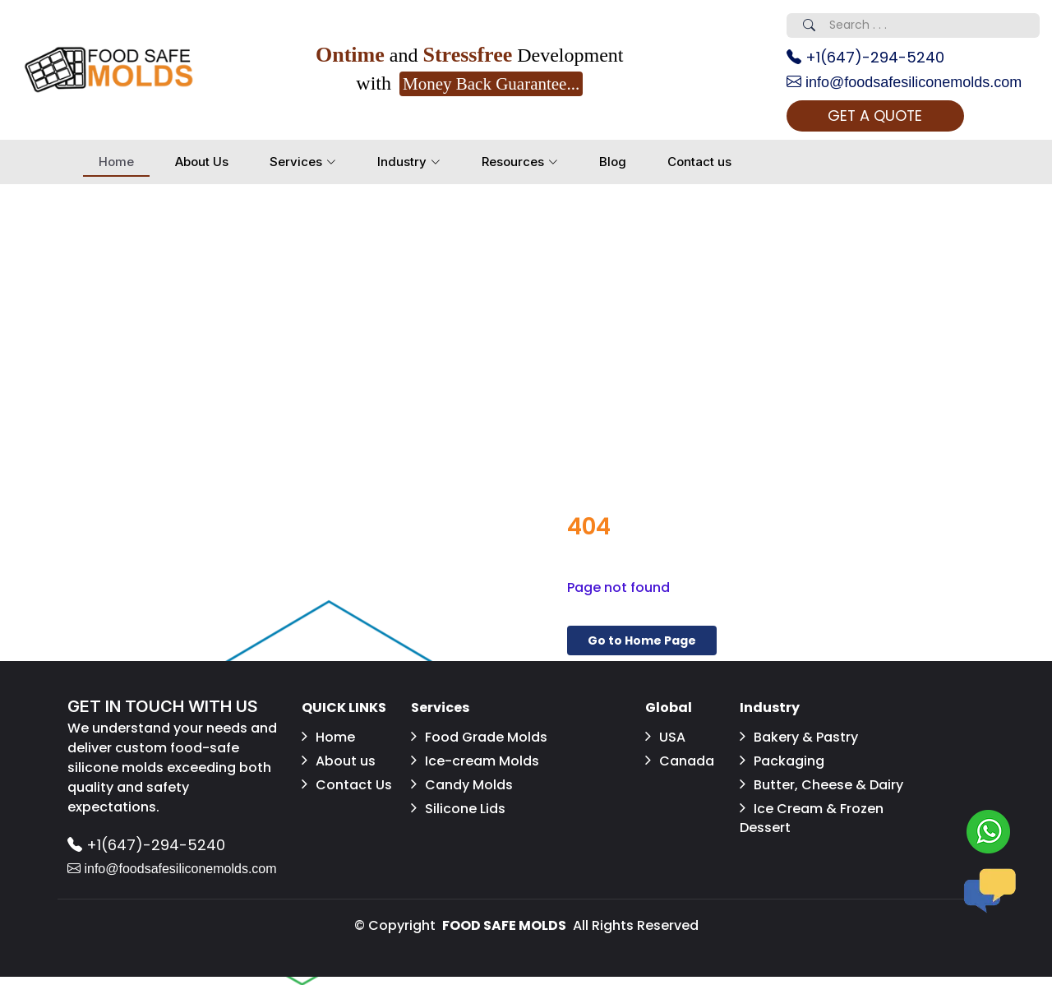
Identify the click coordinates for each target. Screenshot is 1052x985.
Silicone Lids (458, 808)
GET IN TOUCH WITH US (162, 706)
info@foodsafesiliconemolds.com (904, 82)
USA (665, 737)
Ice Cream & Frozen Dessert (812, 818)
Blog (612, 161)
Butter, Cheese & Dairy (821, 784)
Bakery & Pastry (799, 737)
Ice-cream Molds (475, 760)
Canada (679, 760)
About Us (201, 161)
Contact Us (347, 784)
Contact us (699, 161)
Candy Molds (462, 784)
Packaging (782, 760)
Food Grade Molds (479, 737)
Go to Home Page (642, 640)
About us (339, 760)
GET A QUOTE (875, 115)
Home (116, 161)
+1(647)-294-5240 (865, 57)
